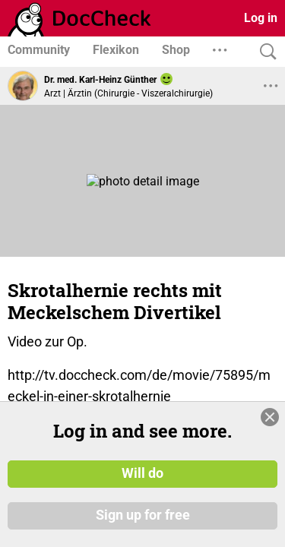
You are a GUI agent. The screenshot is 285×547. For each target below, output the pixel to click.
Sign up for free (143, 515)
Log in (260, 18)
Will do (142, 473)
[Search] (264, 52)
